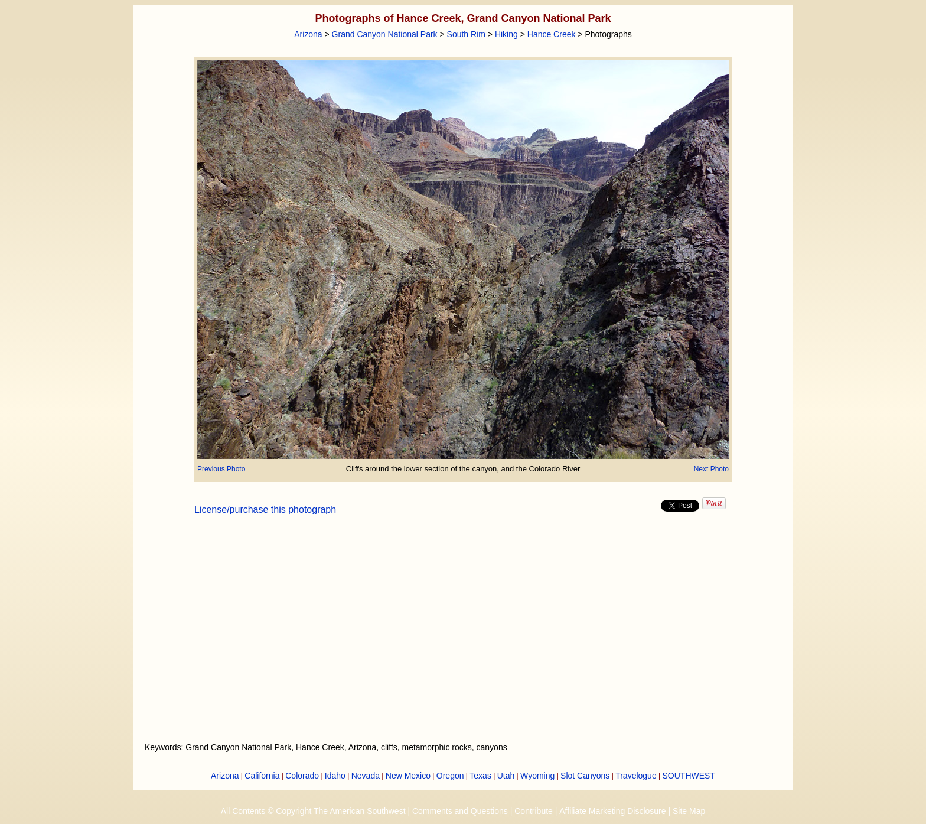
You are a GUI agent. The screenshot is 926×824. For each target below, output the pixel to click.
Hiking (506, 34)
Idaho (335, 775)
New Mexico (408, 775)
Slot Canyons (584, 775)
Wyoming (537, 775)
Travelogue (636, 775)
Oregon (450, 775)
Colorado (302, 775)
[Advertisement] (463, 635)
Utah (506, 775)
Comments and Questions (460, 811)
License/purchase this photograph (265, 509)
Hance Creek (551, 34)
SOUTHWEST (689, 775)
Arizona (308, 34)
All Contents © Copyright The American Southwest (313, 811)
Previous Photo (221, 469)
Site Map (689, 811)
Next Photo (711, 469)
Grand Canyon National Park (385, 34)
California (261, 775)
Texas (480, 775)
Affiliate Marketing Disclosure (612, 811)
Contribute (533, 811)
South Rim (466, 34)
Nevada (365, 775)
